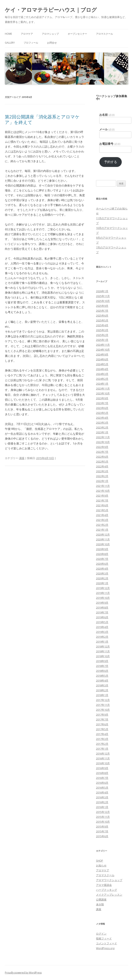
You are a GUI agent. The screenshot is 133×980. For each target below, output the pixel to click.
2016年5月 (102, 787)
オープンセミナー (77, 33)
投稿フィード (104, 938)
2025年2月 (102, 335)
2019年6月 (102, 617)
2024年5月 (102, 364)
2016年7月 (102, 778)
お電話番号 (109, 143)
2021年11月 (103, 486)
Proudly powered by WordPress (23, 972)
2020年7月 (102, 559)
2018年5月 (102, 675)
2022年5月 (102, 461)
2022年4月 (102, 466)
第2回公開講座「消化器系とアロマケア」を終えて (42, 119)
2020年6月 (102, 564)
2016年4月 (102, 792)
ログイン (101, 933)
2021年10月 (103, 491)
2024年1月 (102, 383)
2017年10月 (103, 710)
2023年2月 (102, 427)
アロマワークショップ (109, 880)
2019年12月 (103, 588)
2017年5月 (102, 729)
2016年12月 (103, 753)
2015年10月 (103, 821)
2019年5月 (102, 622)
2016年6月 (102, 783)
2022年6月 (102, 456)
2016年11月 (103, 758)
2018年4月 (102, 680)
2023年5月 (102, 413)
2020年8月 (102, 554)
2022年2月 (102, 476)
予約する (110, 162)
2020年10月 (103, 544)
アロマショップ (50, 33)
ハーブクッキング (106, 890)
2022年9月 (102, 447)
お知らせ (101, 865)
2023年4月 (102, 418)
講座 (21, 458)
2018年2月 (102, 690)
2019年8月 (102, 607)
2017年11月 (103, 705)
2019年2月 (102, 637)
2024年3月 (102, 374)
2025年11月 (103, 296)
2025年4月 (102, 325)
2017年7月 (102, 719)
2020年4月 (102, 568)
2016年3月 (102, 797)
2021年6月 (102, 505)
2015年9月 (102, 826)
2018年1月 (102, 695)
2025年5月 (102, 320)
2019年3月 (102, 632)
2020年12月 (103, 534)
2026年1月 (102, 291)
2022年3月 (102, 471)
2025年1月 (102, 340)
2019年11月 (103, 593)
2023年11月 (103, 388)
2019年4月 (102, 627)
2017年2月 (102, 744)
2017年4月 (102, 734)
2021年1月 (102, 529)
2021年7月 (102, 500)
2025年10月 (103, 301)
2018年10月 (103, 656)
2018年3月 (102, 685)
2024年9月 (102, 354)
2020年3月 (102, 573)
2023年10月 (103, 393)
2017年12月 (103, 700)
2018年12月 (103, 646)
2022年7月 (102, 452)
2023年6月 (102, 408)
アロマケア (27, 33)
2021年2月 (102, 525)
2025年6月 (102, 315)
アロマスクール (104, 33)
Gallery (10, 42)
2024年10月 (103, 349)
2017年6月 (102, 724)
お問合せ (52, 42)
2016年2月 (102, 802)
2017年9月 (102, 714)
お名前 (107, 114)
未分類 (100, 904)
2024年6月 (102, 359)
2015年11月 (103, 817)
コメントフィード (106, 943)
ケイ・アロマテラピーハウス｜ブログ (51, 9)
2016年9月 (102, 768)
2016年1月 (102, 807)
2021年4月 (102, 515)
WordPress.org (105, 948)
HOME (8, 33)
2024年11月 (103, 345)
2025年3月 (102, 330)
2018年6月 (102, 671)
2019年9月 (102, 602)
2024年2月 (102, 379)
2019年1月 (102, 641)
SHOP (99, 860)
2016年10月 (103, 763)
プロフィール (31, 42)
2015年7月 (102, 831)
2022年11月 (103, 437)
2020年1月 (102, 583)
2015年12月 (103, 812)
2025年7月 (102, 310)
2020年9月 (102, 549)
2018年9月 (102, 661)
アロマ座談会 (104, 885)
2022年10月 (103, 442)
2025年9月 (102, 306)
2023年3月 (102, 422)
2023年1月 (102, 432)
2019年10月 (103, 598)
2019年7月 (102, 612)
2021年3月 (102, 520)
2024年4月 (102, 369)
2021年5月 (102, 510)
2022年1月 (102, 481)
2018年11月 (103, 651)
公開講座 (101, 899)
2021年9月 (102, 495)
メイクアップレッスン (109, 894)
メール (107, 129)
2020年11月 (103, 539)
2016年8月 (102, 773)
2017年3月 (102, 739)
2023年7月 (102, 403)
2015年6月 (102, 836)
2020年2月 (102, 578)
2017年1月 (102, 748)
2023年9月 (102, 398)
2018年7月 (102, 666)
